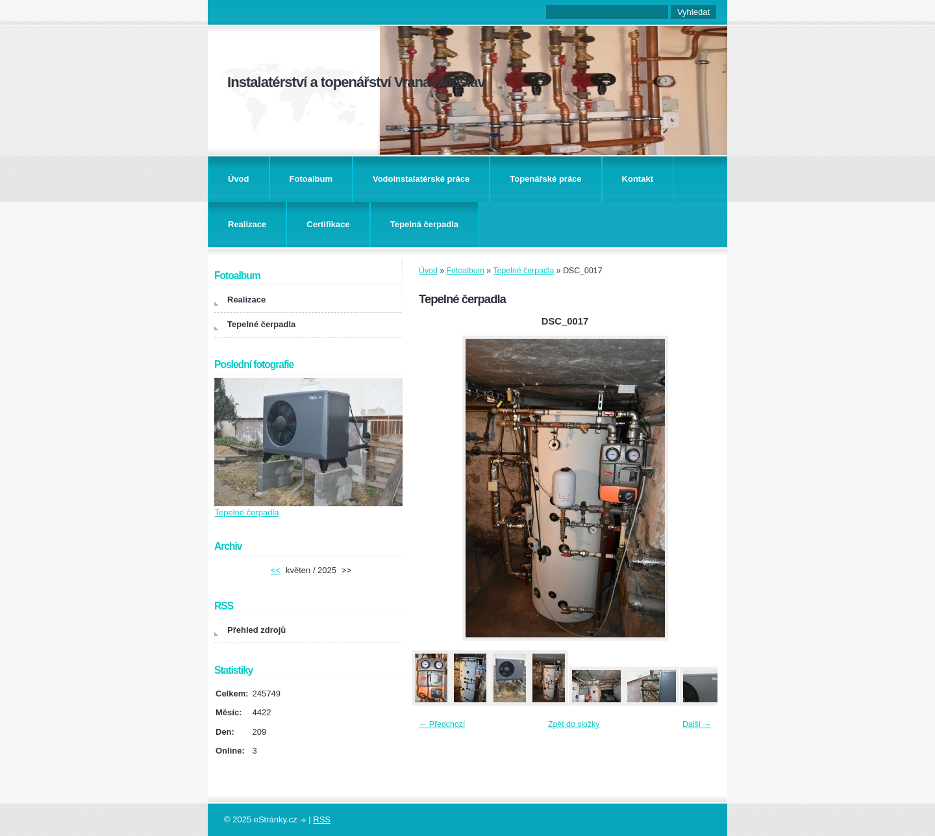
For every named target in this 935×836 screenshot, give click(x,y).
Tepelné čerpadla (523, 270)
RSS (321, 819)
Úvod (238, 179)
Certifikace (327, 224)
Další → (696, 724)
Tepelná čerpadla (424, 224)
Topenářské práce (545, 179)
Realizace (247, 224)
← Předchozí (442, 724)
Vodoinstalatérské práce (421, 179)
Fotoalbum (311, 179)
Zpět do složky (574, 724)
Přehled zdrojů (256, 630)
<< (275, 570)
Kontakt (637, 179)
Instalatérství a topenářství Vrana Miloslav (356, 82)
